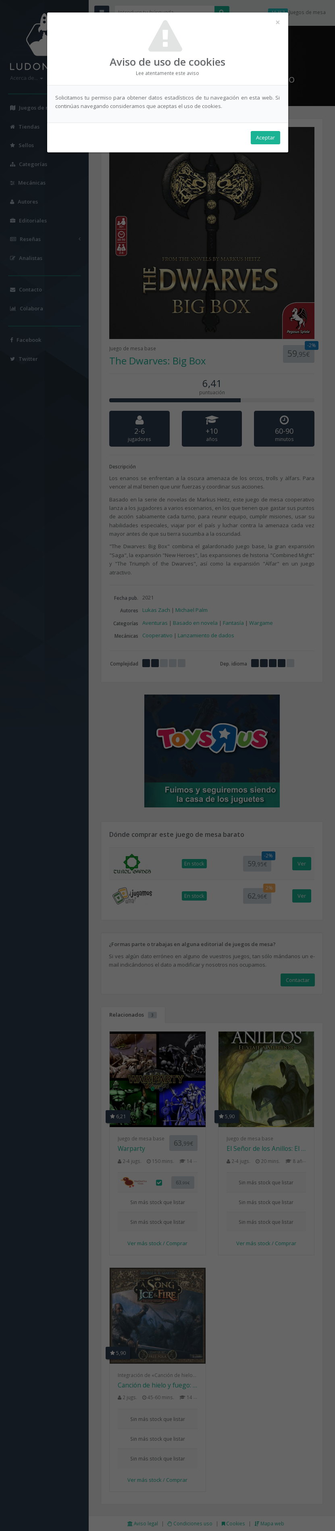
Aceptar (265, 137)
